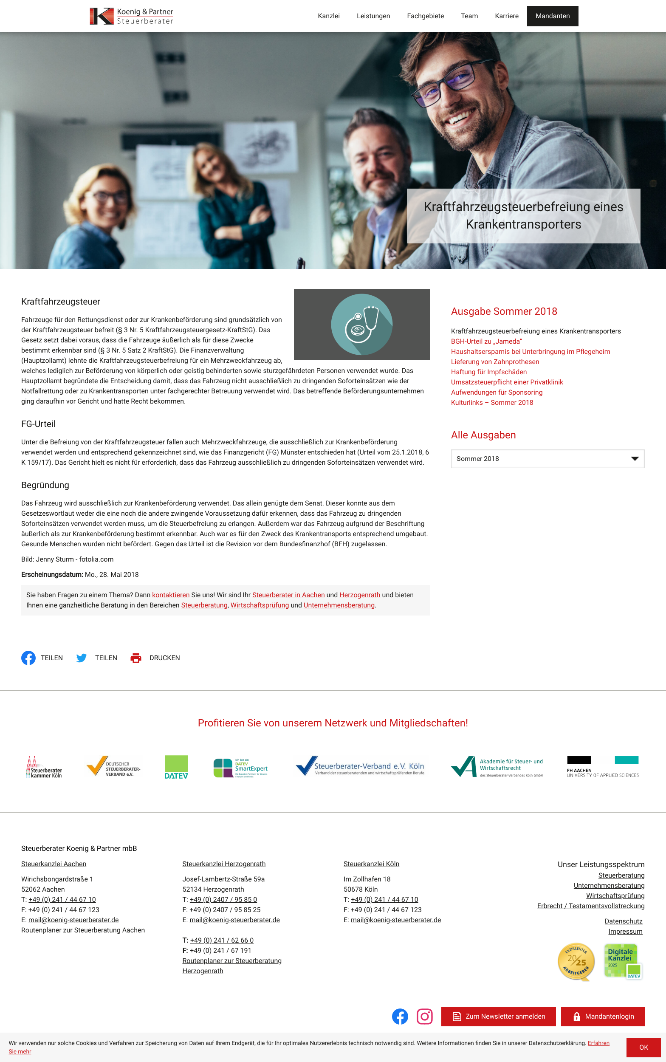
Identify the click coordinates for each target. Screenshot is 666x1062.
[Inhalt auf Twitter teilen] (97, 658)
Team (469, 16)
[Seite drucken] (156, 658)
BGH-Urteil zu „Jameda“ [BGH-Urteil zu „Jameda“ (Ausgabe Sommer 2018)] (486, 341)
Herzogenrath (359, 595)
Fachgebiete (425, 16)
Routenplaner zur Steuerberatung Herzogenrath (232, 966)
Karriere (507, 16)
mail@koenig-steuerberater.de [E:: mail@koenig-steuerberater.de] (73, 920)
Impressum (626, 931)
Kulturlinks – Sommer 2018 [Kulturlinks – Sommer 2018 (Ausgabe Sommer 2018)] (492, 402)
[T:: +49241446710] (62, 899)
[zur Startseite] (132, 16)
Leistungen (373, 16)
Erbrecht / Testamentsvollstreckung (591, 906)
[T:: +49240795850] (223, 899)
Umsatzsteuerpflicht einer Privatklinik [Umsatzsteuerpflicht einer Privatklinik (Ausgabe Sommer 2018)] (507, 382)
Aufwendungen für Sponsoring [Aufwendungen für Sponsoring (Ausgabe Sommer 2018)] (497, 392)
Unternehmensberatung (339, 605)
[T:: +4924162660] (222, 940)
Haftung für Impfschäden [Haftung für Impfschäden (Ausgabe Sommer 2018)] (489, 372)
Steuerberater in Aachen (288, 595)
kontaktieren (170, 595)
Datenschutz (624, 921)
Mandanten (553, 16)
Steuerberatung (204, 605)
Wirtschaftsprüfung (260, 605)
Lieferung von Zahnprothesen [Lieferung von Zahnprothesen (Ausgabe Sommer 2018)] (495, 362)
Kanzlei (329, 16)
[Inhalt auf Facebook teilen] (44, 658)
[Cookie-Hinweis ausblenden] (643, 1047)
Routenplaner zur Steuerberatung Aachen (83, 930)
